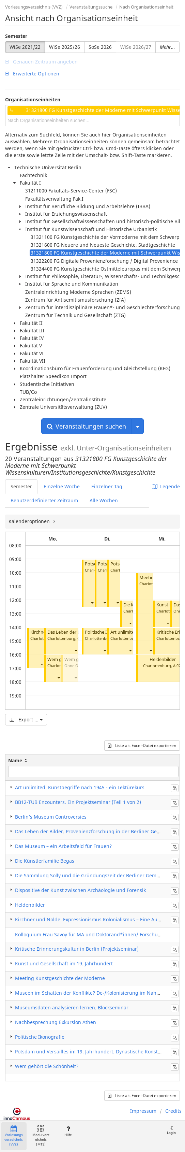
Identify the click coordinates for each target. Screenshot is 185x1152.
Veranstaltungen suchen (86, 426)
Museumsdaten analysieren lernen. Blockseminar (71, 1007)
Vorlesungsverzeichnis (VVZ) (34, 7)
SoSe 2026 (100, 47)
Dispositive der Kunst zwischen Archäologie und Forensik (80, 890)
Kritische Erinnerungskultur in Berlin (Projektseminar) (77, 949)
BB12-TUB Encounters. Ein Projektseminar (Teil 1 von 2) (78, 802)
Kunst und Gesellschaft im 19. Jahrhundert (64, 963)
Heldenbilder (163, 659)
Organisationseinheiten (32, 99)
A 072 (178, 665)
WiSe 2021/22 (25, 47)
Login (171, 1130)
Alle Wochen (104, 500)
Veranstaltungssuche (91, 7)
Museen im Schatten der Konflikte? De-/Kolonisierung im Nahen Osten (96, 993)
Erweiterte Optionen (32, 73)
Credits (173, 1111)
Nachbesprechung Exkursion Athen (55, 1022)
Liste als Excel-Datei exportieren (142, 745)
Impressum (143, 1111)
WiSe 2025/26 (64, 47)
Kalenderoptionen (30, 521)
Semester (16, 36)
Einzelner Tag (106, 486)
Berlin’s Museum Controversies (51, 816)
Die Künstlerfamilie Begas (44, 861)
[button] (41, 664)
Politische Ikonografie (107, 632)
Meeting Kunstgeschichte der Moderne (60, 978)
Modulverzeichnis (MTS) (40, 1136)
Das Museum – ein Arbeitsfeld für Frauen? (63, 846)
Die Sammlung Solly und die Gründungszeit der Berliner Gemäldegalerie (98, 875)
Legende (166, 486)
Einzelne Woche (62, 486)
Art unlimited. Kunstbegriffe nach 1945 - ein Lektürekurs (79, 787)
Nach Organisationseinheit (146, 7)
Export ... (26, 719)
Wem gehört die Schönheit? (46, 1066)
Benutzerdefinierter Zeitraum (44, 500)
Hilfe (68, 1131)
